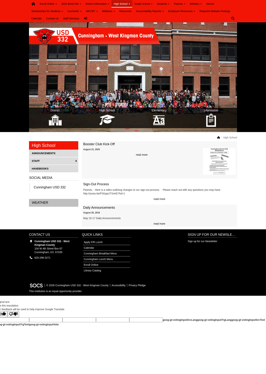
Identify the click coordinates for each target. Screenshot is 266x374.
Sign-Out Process (96, 184)
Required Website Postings (214, 11)
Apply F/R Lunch (93, 242)
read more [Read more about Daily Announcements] (159, 223)
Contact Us (52, 18)
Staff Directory (71, 18)
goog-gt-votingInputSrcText (248, 319)
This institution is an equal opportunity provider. (55, 291)
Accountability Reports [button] (150, 11)
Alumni (210, 3)
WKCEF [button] (92, 11)
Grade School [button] (143, 3)
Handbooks (40, 168)
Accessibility (119, 285)
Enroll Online (91, 264)
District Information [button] (97, 3)
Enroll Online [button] (48, 3)
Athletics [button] (196, 3)
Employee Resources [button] (181, 11)
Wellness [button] (108, 11)
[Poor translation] (13, 314)
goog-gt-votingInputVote (44, 324)
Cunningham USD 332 (50, 187)
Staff (38, 160)
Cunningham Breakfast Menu (100, 253)
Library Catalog (92, 270)
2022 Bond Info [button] (71, 3)
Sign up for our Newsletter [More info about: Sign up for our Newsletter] (202, 241)
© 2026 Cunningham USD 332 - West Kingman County (77, 285)
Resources (125, 11)
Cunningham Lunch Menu (98, 259)
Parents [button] (179, 3)
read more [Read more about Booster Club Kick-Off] (142, 154)
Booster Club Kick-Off (99, 144)
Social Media (40, 178)
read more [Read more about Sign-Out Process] (159, 199)
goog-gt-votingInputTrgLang (214, 319)
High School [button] (122, 3)
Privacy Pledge (137, 285)
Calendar (36, 18)
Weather (40, 202)
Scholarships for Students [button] (47, 11)
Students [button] (163, 3)
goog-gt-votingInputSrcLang (180, 319)
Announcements (43, 153)
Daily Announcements (99, 207)
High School (43, 145)
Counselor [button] (74, 11)
